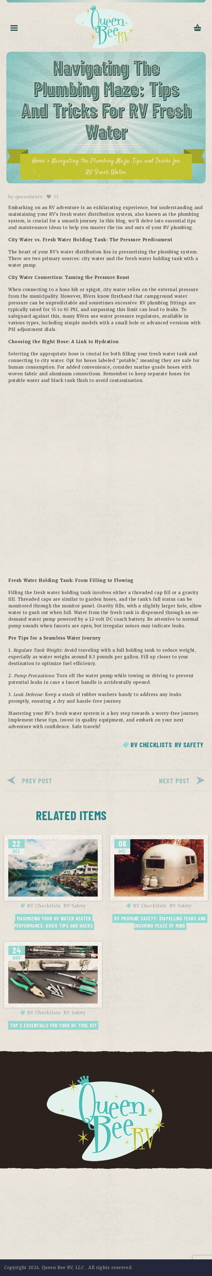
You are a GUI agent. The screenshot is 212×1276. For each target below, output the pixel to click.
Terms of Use (68, 1175)
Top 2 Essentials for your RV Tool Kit (53, 1025)
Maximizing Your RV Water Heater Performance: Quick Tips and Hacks (53, 922)
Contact (150, 1175)
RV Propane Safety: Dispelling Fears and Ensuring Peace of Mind (160, 922)
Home (38, 160)
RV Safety (189, 744)
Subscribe (152, 1226)
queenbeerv (29, 196)
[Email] (89, 1226)
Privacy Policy (28, 1175)
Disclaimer (102, 1175)
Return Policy (184, 1175)
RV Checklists (151, 744)
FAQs (127, 1175)
